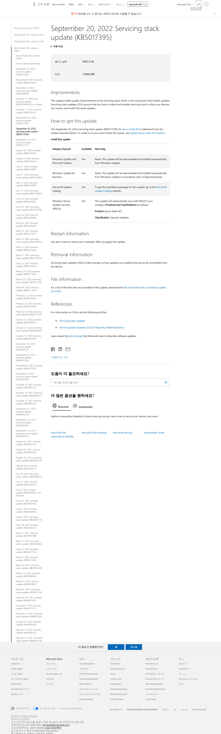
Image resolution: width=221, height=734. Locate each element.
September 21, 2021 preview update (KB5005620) (26, 411)
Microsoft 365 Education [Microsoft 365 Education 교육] (88, 679)
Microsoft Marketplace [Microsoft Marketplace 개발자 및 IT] (154, 684)
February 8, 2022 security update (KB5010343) (28, 305)
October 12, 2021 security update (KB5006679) (29, 402)
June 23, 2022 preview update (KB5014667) (27, 200)
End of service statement (28, 63)
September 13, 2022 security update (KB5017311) (26, 142)
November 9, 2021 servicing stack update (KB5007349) (27, 376)
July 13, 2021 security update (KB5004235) (26, 483)
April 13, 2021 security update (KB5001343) (27, 559)
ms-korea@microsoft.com (55, 725)
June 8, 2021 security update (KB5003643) (26, 510)
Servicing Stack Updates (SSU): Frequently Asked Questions (91, 327)
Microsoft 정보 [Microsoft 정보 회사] (184, 669)
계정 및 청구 (104, 4)
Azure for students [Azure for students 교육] (86, 699)
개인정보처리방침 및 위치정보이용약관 (142, 709)
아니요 (133, 646)
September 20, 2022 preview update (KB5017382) (26, 120)
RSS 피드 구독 (61, 357)
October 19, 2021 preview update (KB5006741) (29, 386)
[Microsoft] (22, 4)
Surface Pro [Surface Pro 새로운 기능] (15, 663)
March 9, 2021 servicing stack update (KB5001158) (29, 591)
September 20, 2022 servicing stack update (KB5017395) (27, 131)
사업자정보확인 (53, 727)
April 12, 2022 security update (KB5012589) (27, 265)
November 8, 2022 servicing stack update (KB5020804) (27, 90)
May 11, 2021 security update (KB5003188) (27, 534)
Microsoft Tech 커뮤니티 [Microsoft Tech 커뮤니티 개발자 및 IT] (155, 679)
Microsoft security (123, 432)
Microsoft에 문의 (116, 709)
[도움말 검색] (198, 4)
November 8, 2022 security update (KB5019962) (29, 81)
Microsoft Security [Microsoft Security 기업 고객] (117, 669)
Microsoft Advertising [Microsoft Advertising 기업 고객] (118, 689)
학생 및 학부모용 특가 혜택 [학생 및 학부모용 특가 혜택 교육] (89, 694)
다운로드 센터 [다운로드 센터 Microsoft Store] (51, 669)
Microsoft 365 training (94, 432)
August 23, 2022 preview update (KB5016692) (28, 152)
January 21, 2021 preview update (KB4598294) (28, 623)
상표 (174, 709)
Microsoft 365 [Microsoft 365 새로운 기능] (16, 684)
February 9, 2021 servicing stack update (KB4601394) (29, 615)
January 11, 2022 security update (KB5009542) (28, 337)
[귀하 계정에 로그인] (206, 4)
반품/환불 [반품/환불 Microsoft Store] (50, 679)
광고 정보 (184, 709)
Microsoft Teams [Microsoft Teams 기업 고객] (116, 699)
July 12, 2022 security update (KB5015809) (26, 184)
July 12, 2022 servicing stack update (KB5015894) (29, 192)
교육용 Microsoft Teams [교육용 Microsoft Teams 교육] (88, 674)
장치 (90, 4)
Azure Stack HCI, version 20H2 (26, 49)
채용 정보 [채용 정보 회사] (182, 663)
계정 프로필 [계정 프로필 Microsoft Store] (50, 663)
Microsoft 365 (58, 4)
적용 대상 (58, 46)
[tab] (61, 406)
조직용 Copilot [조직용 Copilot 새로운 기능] (16, 674)
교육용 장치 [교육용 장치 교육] (83, 669)
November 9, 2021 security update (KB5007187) (29, 367)
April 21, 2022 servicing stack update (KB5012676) (29, 257)
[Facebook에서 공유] (53, 348)
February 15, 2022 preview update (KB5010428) (29, 297)
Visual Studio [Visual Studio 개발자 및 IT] (151, 699)
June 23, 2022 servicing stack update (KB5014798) (29, 208)
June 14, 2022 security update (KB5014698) (27, 216)
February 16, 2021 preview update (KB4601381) (29, 599)
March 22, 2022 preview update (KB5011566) (28, 273)
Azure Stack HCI (131, 129)
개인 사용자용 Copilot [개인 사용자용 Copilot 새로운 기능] (19, 679)
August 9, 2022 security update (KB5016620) (27, 160)
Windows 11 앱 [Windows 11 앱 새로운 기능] (17, 694)
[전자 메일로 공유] (66, 348)
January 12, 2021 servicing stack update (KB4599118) (29, 639)
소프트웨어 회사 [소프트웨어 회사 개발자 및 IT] (152, 694)
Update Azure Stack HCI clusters (147, 133)
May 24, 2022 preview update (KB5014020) (27, 224)
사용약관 (165, 709)
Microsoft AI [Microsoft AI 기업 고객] (115, 663)
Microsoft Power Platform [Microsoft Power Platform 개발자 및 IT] (155, 689)
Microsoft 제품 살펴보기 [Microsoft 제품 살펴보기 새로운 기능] (20, 689)
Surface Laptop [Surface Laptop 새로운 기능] (17, 669)
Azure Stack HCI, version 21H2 (29, 41)
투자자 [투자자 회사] (181, 684)
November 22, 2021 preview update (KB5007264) (26, 357)
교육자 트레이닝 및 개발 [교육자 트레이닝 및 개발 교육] (88, 689)
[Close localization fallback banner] (215, 13)
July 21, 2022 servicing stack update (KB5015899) (29, 176)
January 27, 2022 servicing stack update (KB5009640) (29, 329)
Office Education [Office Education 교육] (85, 684)
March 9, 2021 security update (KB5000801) (27, 583)
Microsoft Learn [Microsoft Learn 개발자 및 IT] (152, 669)
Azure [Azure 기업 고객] (112, 674)
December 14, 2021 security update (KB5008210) (25, 346)
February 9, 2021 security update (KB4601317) (28, 607)
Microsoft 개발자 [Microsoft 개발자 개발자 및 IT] (152, 663)
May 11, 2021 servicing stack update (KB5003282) (29, 542)
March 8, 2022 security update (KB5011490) (27, 289)
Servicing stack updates (72, 320)
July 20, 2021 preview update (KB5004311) (26, 467)
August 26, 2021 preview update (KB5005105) (28, 443)
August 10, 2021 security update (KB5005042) (28, 451)
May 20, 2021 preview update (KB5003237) (27, 526)
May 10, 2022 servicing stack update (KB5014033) (29, 240)
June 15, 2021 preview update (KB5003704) (27, 502)
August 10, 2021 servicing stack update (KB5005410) (29, 459)
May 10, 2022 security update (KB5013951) (27, 232)
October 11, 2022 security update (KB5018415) (29, 111)
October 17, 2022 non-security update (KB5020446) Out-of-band (29, 101)
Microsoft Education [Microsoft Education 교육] (87, 663)
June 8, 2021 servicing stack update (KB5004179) (29, 518)
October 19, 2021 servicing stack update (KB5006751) (29, 394)
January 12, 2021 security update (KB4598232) (28, 631)
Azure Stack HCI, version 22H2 (29, 34)
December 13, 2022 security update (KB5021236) (25, 71)
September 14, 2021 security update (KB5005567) (26, 422)
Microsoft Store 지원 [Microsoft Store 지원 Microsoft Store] (54, 674)
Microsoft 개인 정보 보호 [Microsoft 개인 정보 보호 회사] (188, 679)
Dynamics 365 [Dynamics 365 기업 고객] (115, 679)
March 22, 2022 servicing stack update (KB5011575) (29, 281)
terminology (75, 336)
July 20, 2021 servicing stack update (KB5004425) (29, 475)
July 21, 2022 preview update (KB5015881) (26, 168)
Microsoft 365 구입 (138, 4)
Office (71, 4)
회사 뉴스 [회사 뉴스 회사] (182, 674)
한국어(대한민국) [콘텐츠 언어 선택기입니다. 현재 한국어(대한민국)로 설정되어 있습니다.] (22, 708)
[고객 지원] (43, 4)
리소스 (119, 4)
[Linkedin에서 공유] (58, 348)
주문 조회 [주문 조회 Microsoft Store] (50, 684)
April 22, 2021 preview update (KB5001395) (27, 550)
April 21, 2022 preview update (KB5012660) (27, 248)
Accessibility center (154, 432)
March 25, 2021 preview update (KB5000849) (28, 575)
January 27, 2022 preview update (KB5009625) (28, 321)
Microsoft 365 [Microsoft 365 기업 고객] (115, 684)
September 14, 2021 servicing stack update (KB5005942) (27, 433)
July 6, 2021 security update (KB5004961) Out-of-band (29, 492)
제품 (80, 4)
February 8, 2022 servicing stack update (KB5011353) (29, 313)
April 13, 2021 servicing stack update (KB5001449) (29, 566)
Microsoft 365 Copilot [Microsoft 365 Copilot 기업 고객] (118, 694)
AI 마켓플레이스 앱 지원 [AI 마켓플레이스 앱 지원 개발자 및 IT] (155, 674)
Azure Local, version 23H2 (26, 28)
